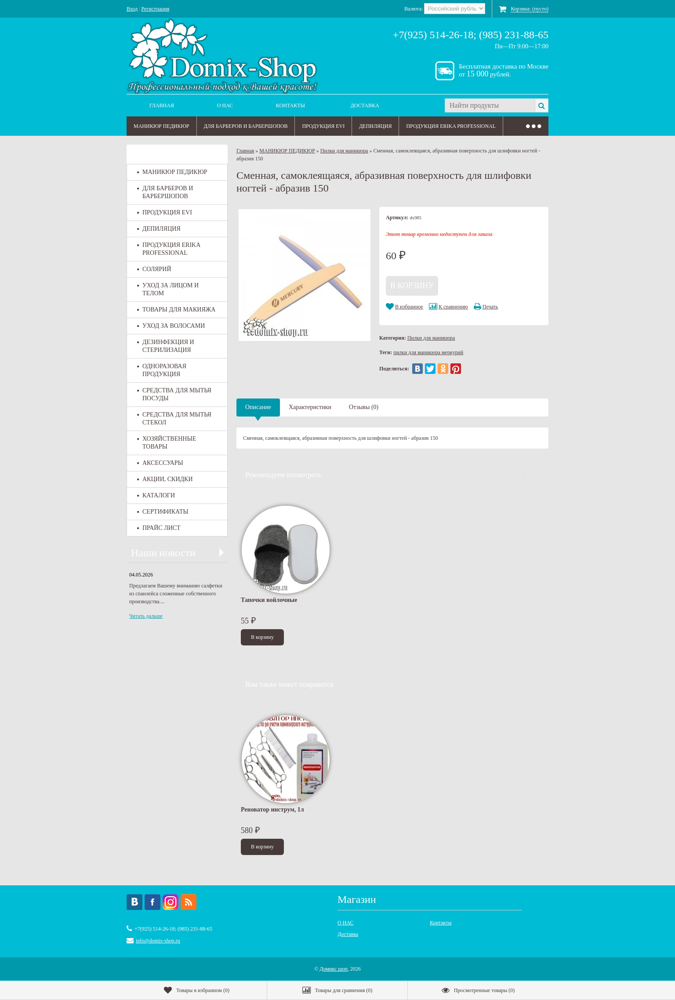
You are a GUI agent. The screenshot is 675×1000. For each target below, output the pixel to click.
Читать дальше (146, 616)
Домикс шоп (333, 969)
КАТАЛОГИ (156, 495)
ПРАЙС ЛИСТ (159, 528)
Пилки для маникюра (344, 151)
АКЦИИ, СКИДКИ (165, 479)
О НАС (225, 105)
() (196, 990)
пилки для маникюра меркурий (428, 352)
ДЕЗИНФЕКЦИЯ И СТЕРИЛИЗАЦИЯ (165, 346)
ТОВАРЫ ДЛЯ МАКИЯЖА (176, 309)
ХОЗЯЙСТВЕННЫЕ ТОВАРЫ (166, 442)
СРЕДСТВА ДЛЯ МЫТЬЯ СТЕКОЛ (174, 418)
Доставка (365, 105)
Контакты (290, 105)
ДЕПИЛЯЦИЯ (375, 126)
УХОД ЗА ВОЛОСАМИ (171, 325)
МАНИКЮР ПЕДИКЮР (161, 126)
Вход (132, 9)
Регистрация (156, 9)
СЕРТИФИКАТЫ (163, 511)
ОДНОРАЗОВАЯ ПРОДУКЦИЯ (161, 370)
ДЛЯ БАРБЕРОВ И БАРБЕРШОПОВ (246, 126)
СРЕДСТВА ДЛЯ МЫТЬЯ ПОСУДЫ (174, 394)
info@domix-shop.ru (158, 941)
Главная (161, 105)
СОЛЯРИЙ (154, 269)
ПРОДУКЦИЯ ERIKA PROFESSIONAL (451, 126)
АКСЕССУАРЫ (160, 463)
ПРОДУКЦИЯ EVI (323, 126)
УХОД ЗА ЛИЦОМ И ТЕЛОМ (168, 289)
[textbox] (490, 105)
